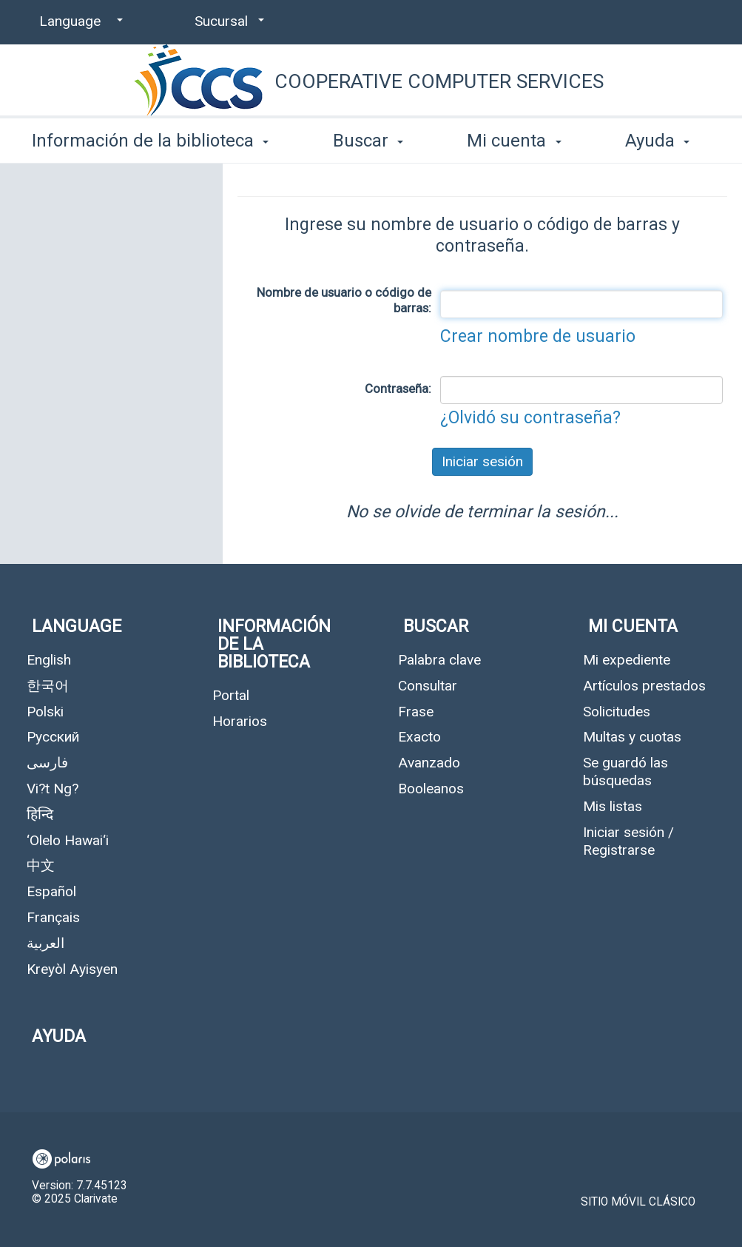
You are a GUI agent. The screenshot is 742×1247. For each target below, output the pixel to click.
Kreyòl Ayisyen (72, 969)
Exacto (419, 736)
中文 (41, 865)
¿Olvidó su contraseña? (530, 418)
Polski (45, 711)
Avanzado (429, 762)
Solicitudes (616, 711)
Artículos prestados (644, 685)
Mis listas (612, 806)
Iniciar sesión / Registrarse (628, 841)
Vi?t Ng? (52, 788)
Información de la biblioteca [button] (150, 140)
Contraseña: (398, 388)
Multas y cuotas (632, 736)
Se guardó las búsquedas (625, 771)
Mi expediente (626, 659)
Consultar (427, 685)
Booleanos (431, 788)
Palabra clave (439, 659)
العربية (45, 943)
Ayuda (59, 1036)
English (49, 659)
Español (51, 891)
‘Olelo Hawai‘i (68, 840)
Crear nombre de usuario (537, 336)
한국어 (48, 685)
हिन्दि (40, 814)
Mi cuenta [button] (514, 140)
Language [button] (76, 626)
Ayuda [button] (657, 140)
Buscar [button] (368, 140)
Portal (230, 695)
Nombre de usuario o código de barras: (344, 300)
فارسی (47, 762)
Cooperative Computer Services (439, 81)
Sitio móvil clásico (638, 1202)
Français (53, 917)
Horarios (239, 721)
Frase (416, 711)
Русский (53, 736)
